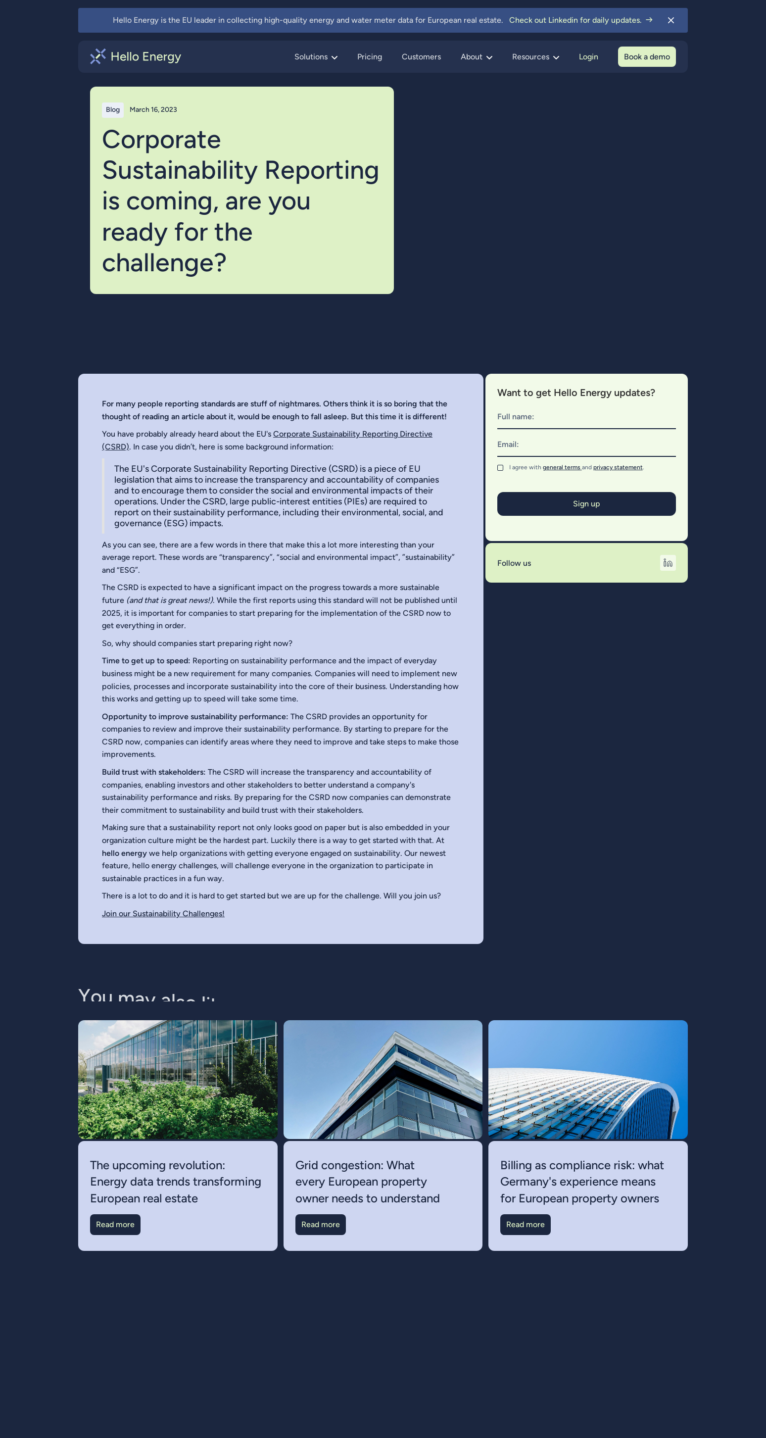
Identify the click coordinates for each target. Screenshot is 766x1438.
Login (588, 56)
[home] (136, 56)
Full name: (515, 416)
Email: (508, 444)
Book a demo (647, 56)
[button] (315, 57)
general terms (562, 467)
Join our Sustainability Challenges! (163, 913)
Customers (421, 56)
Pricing (369, 56)
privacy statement (618, 467)
